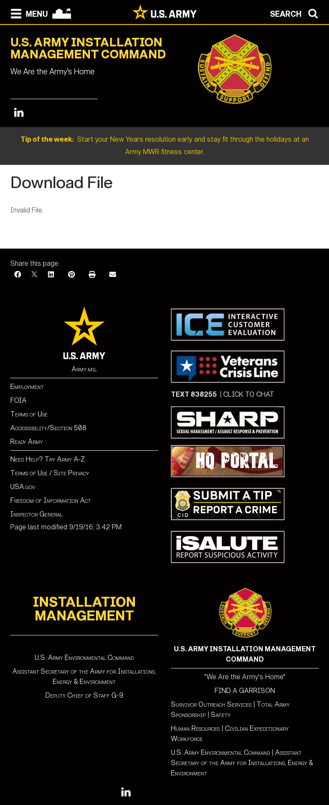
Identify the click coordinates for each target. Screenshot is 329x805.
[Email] (112, 274)
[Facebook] (17, 274)
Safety (220, 715)
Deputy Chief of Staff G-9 (84, 695)
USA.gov (22, 487)
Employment (27, 387)
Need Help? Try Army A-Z (47, 459)
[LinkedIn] (51, 274)
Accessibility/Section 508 (48, 428)
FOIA (18, 400)
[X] (34, 274)
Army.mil (84, 369)
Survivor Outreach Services (211, 704)
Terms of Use (29, 414)
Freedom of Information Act (50, 500)
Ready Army (26, 441)
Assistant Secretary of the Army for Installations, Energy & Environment (242, 762)
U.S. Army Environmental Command (84, 657)
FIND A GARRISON (245, 691)
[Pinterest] (71, 274)
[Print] (92, 274)
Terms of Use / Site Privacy (49, 473)
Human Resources (195, 728)
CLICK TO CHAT (248, 394)
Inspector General (36, 514)
